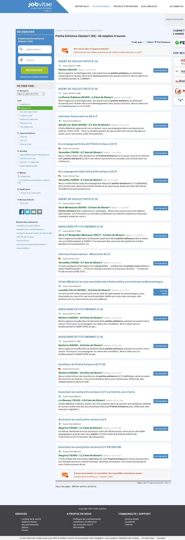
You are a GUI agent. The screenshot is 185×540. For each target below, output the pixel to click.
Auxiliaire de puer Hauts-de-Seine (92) (34, 233)
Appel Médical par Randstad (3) (34, 155)
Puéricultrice (23, 241)
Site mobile (78, 527)
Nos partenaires (30, 524)
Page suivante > (156, 483)
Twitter (129, 524)
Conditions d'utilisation (85, 522)
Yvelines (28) (26, 115)
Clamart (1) (25, 108)
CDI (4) (23, 140)
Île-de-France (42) (28, 112)
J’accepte (161, 538)
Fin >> (168, 483)
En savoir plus (148, 538)
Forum (25, 530)
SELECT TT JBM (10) (29, 162)
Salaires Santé (29, 522)
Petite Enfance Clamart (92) (90, 31)
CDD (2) (23, 137)
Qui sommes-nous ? (83, 524)
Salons (25, 527)
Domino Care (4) (27, 158)
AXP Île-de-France (25, 237)
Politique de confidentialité (87, 519)
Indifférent (25, 104)
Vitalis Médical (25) (29, 166)
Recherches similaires (27, 222)
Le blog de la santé (31, 519)
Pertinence (163, 42)
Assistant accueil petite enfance (31, 244)
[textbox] (35, 49)
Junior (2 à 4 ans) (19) (30, 193)
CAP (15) (24, 203)
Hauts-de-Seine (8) (29, 119)
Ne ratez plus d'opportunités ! (91, 48)
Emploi (58, 31)
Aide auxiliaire (23, 248)
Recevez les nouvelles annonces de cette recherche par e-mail (107, 52)
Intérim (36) (25, 144)
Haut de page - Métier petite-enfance (75, 486)
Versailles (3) (26, 127)
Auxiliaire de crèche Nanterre (30, 229)
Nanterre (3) (26, 123)
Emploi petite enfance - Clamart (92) (93, 476)
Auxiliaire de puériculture (28, 226)
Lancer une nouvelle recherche (34, 77)
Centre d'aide (132, 519)
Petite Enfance (70, 31)
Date (150, 42)
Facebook (130, 522)
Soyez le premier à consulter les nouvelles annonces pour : (108, 473)
